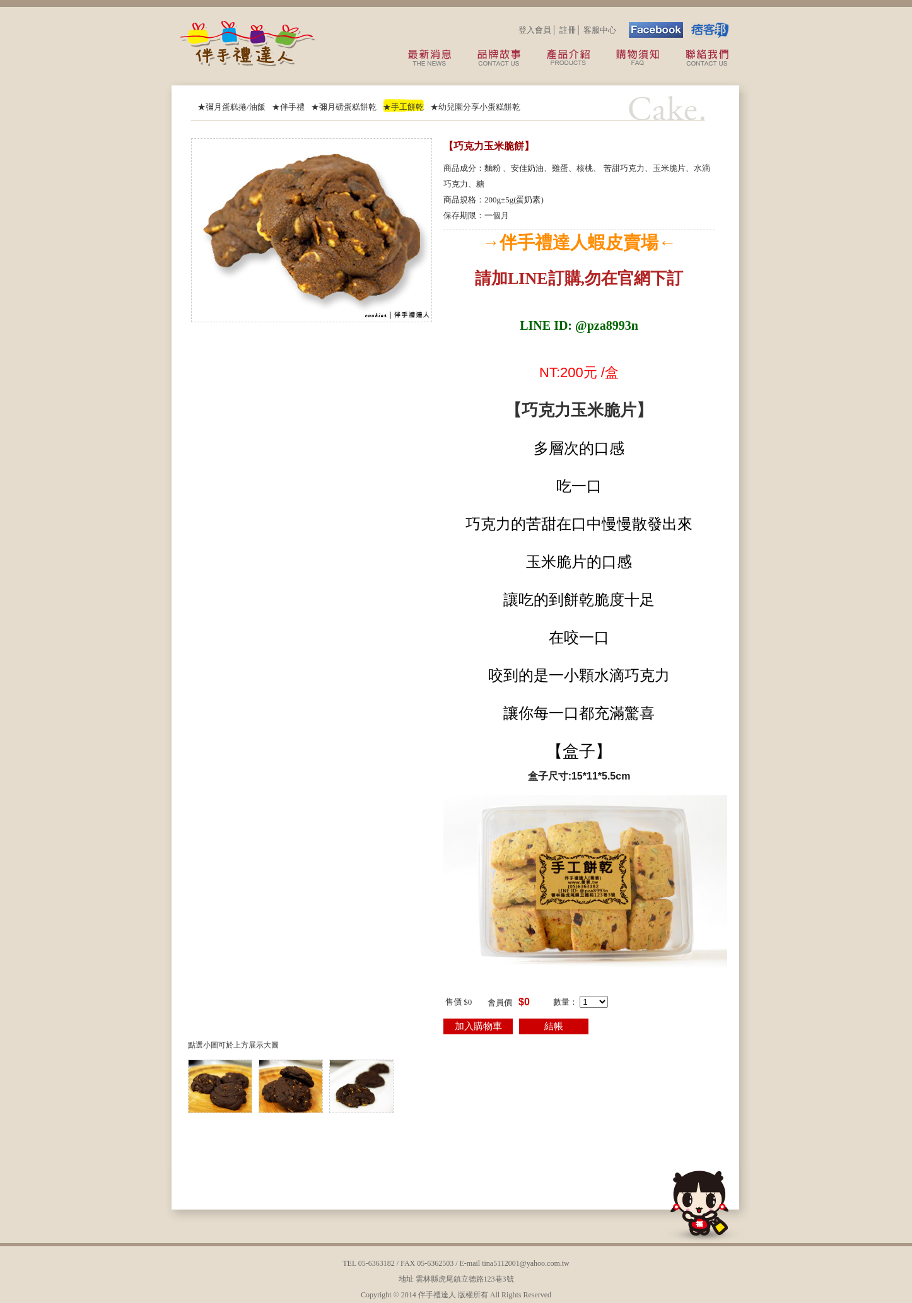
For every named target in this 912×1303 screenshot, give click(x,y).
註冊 (567, 30)
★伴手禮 (288, 107)
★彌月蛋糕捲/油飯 (231, 107)
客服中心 (599, 30)
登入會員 (534, 30)
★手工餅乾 (403, 107)
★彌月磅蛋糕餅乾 (344, 107)
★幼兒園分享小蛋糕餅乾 (475, 107)
